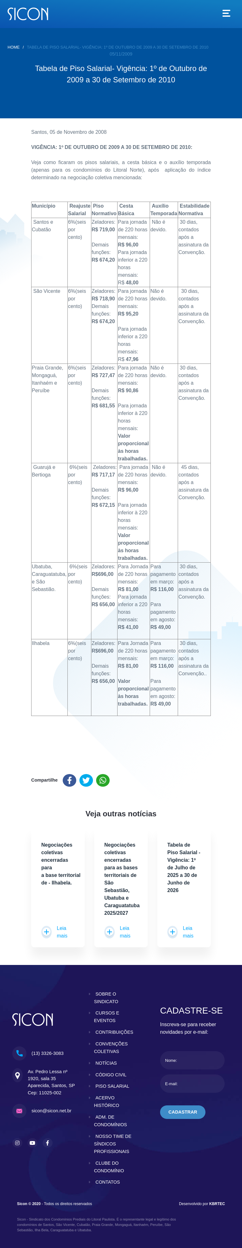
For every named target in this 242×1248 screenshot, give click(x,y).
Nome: (171, 1060)
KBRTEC (217, 1204)
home (14, 47)
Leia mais (54, 932)
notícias (106, 1063)
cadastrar (183, 1112)
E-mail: (171, 1083)
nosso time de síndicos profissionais (112, 1144)
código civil (110, 1074)
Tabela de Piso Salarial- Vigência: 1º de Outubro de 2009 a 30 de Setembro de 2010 (117, 47)
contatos (107, 1182)
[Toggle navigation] (226, 14)
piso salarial (112, 1086)
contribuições (114, 1032)
